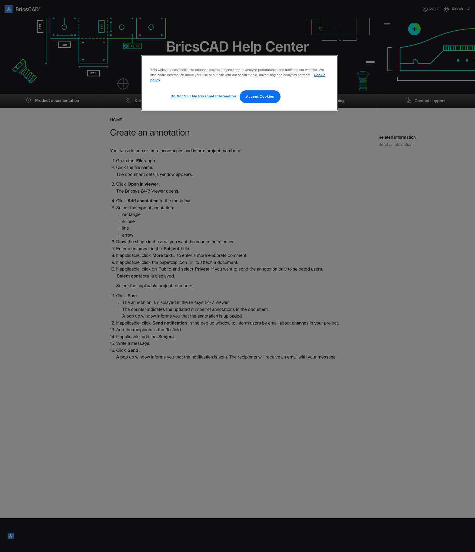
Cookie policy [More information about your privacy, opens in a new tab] (316, 75)
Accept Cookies (260, 91)
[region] (239, 80)
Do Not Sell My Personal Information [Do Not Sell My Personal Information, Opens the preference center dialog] (205, 91)
